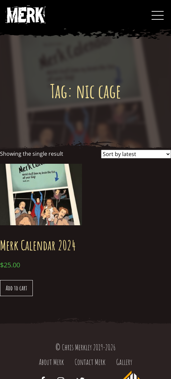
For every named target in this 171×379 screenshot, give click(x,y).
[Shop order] (136, 154)
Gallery (124, 362)
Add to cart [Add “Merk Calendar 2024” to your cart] (16, 288)
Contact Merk (90, 362)
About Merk (51, 362)
